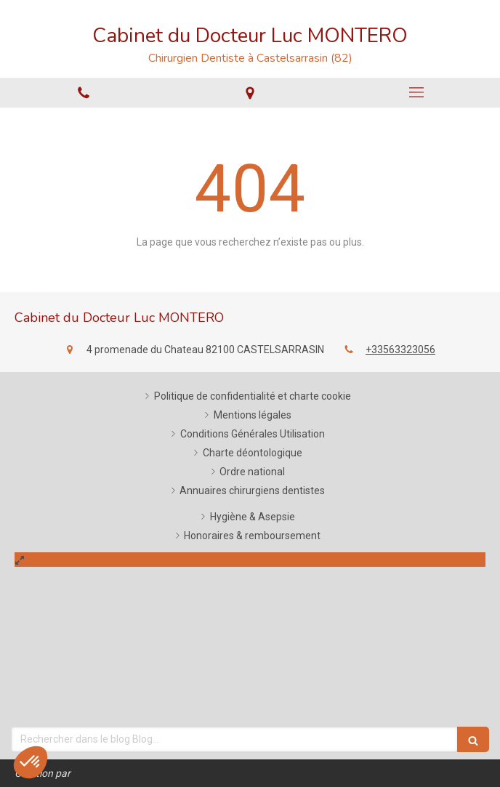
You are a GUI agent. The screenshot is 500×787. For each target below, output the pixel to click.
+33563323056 (400, 349)
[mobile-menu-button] (417, 92)
